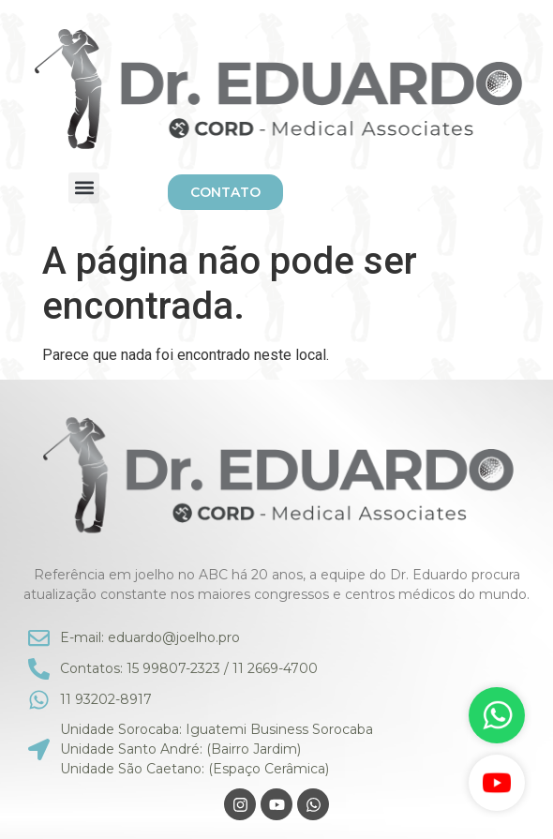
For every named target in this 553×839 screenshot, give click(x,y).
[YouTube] (497, 783)
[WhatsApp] (497, 715)
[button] (83, 187)
